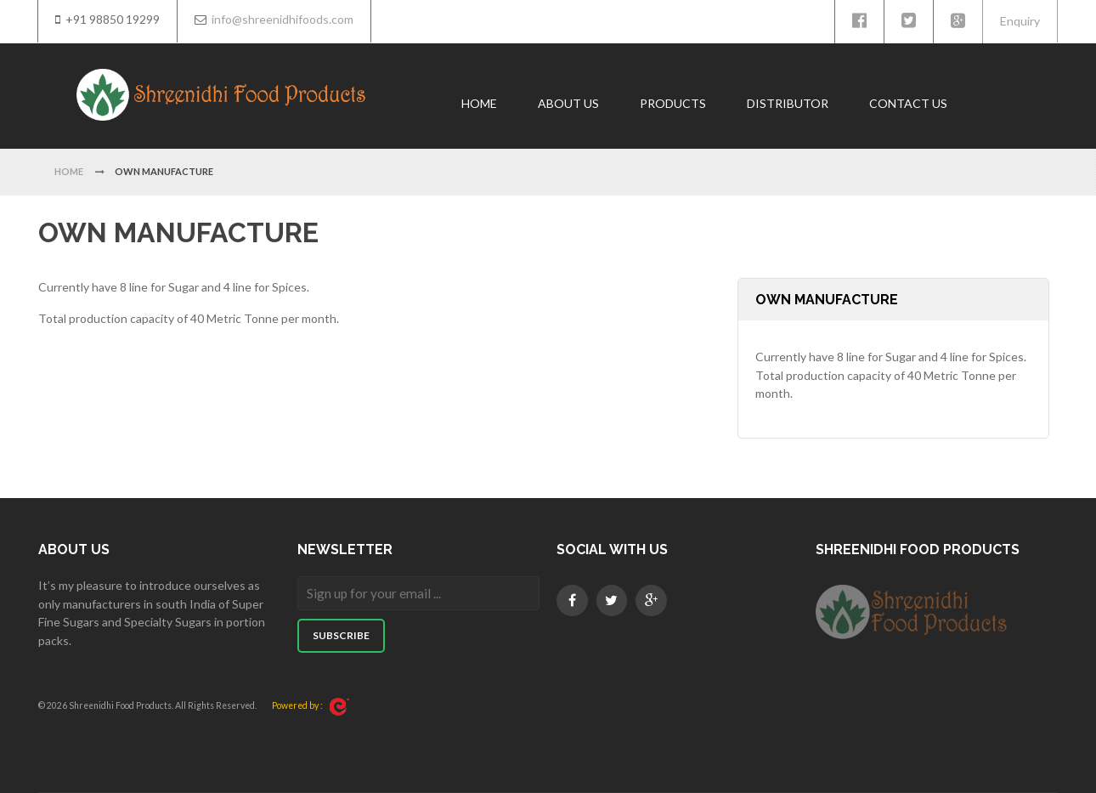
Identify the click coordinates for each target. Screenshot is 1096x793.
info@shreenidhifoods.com (282, 19)
